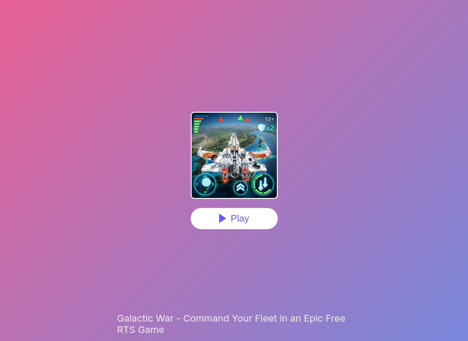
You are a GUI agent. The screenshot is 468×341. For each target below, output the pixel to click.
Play (240, 218)
